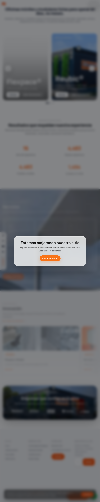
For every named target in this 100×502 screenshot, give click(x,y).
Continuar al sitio (50, 258)
